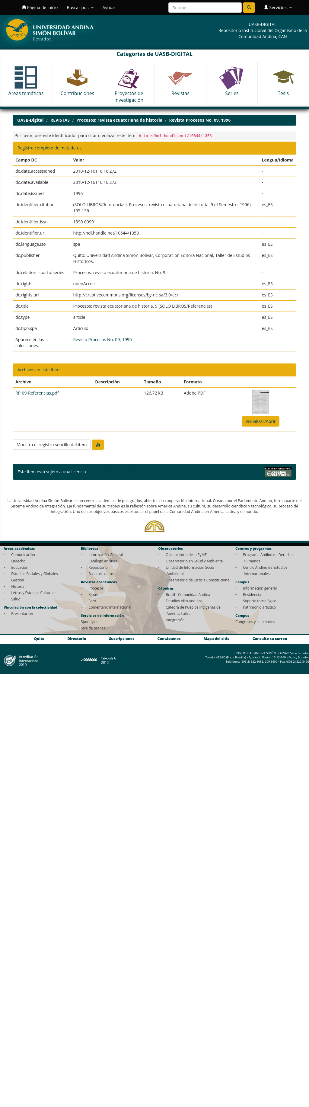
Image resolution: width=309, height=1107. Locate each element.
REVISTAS (60, 120)
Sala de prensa (93, 627)
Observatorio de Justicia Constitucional (198, 579)
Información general (260, 588)
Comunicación (23, 554)
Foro (92, 600)
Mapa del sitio (217, 638)
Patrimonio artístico (259, 607)
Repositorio (98, 567)
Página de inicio (40, 7)
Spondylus (89, 621)
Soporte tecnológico (259, 600)
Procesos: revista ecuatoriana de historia (119, 120)
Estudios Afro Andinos (184, 600)
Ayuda (109, 7)
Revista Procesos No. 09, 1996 (200, 120)
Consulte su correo (270, 638)
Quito (39, 638)
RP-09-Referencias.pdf (37, 393)
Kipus (93, 594)
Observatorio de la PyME (186, 554)
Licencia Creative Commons (114, 472)
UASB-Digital (30, 120)
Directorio (76, 638)
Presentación (22, 613)
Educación (19, 567)
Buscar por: (80, 7)
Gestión (17, 579)
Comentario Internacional (109, 607)
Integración (175, 619)
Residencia (252, 594)
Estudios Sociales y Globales (34, 573)
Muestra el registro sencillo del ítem (52, 444)
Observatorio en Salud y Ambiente (194, 560)
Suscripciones (121, 638)
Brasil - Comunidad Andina (188, 594)
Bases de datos (100, 573)
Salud (16, 599)
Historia (17, 586)
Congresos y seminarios (255, 621)
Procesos (96, 588)
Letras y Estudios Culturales (34, 592)
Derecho (18, 560)
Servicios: (278, 7)
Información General (105, 554)
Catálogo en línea (102, 560)
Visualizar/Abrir (261, 421)
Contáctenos (169, 638)
